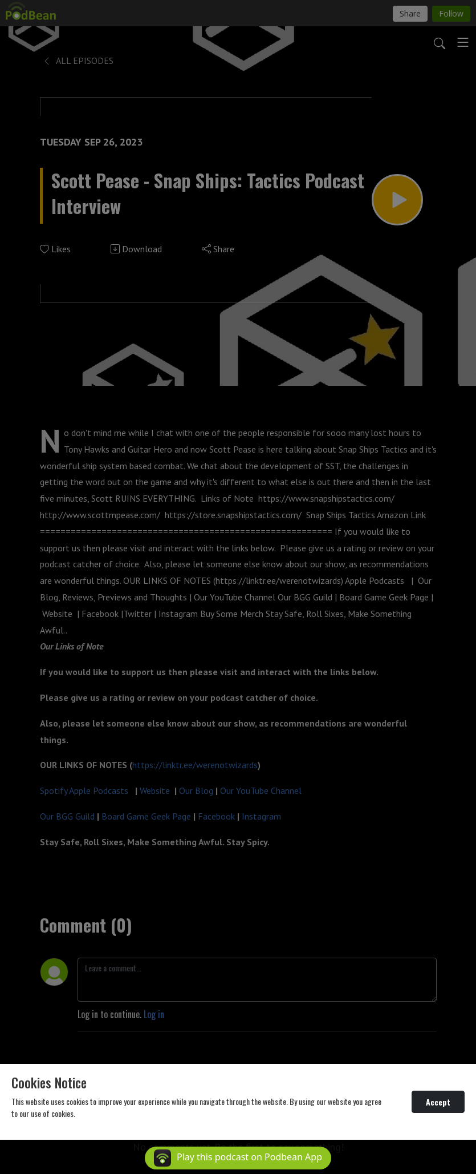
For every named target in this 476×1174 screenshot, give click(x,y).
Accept (438, 1102)
